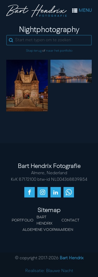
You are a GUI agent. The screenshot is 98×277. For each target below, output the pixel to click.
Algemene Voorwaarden (47, 230)
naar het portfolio (59, 50)
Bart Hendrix (45, 220)
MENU (85, 11)
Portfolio (22, 220)
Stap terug (34, 50)
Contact (70, 220)
